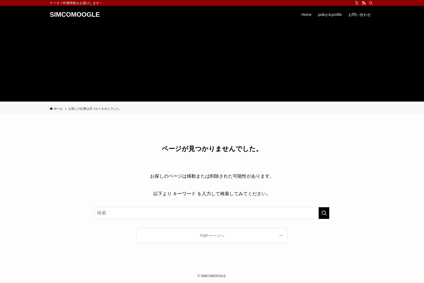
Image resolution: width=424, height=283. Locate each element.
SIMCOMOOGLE (75, 14)
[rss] (363, 3)
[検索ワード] (212, 213)
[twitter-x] (356, 3)
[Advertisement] (212, 64)
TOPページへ (212, 235)
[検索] (370, 3)
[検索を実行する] (324, 213)
